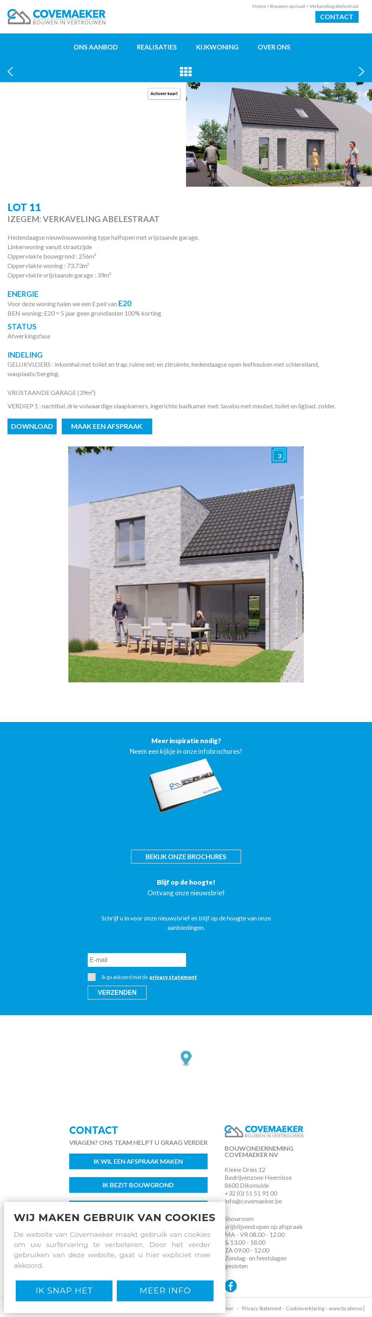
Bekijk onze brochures (186, 856)
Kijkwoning (217, 47)
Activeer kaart (164, 93)
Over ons (274, 47)
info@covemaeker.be (253, 1201)
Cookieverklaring (305, 1308)
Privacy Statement (262, 1308)
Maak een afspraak (106, 426)
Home (261, 6)
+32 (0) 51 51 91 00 (251, 1193)
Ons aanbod (96, 47)
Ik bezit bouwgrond (138, 1184)
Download (32, 426)
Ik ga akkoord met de (142, 977)
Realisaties (157, 47)
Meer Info (165, 1290)
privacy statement (173, 977)
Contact (337, 17)
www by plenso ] (347, 1308)
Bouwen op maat (289, 6)
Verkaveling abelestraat (334, 6)
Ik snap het (64, 1290)
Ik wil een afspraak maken (138, 1161)
